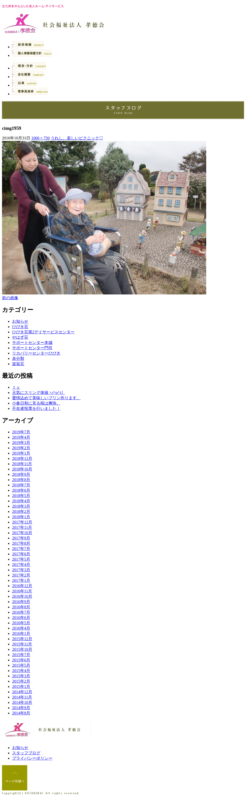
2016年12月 (22, 586)
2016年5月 (21, 623)
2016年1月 (21, 633)
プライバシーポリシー (32, 758)
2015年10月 (22, 649)
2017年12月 (22, 522)
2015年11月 (22, 644)
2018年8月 (21, 480)
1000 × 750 (40, 138)
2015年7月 (21, 655)
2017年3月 (21, 570)
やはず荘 (20, 337)
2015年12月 (22, 639)
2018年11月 (22, 464)
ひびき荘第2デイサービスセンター (43, 332)
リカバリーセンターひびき (36, 353)
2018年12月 (22, 458)
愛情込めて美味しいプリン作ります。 (46, 398)
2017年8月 (21, 543)
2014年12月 (22, 692)
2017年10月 (22, 533)
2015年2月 (21, 681)
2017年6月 (21, 554)
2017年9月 (21, 538)
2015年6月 (21, 660)
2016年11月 (22, 591)
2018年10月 (22, 469)
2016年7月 (21, 612)
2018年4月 (21, 501)
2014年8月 (21, 713)
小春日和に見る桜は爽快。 (36, 403)
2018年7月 (21, 485)
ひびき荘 (20, 327)
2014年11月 (22, 697)
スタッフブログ (26, 753)
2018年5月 (21, 495)
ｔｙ (16, 387)
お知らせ (20, 321)
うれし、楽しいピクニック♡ (77, 138)
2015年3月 (21, 676)
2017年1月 (21, 580)
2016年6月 (21, 617)
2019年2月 (21, 448)
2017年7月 (21, 548)
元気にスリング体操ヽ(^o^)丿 (38, 392)
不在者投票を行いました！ (36, 408)
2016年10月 (22, 596)
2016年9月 (21, 602)
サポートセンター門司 (32, 348)
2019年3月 (21, 442)
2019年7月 (21, 432)
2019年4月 (21, 437)
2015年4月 (21, 670)
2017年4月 (21, 564)
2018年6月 (21, 490)
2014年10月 (22, 702)
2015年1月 (21, 686)
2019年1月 (21, 453)
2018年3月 (21, 506)
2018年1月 (21, 517)
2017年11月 (22, 527)
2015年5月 (21, 665)
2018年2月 (21, 511)
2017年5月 (21, 559)
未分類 (18, 358)
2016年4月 (21, 628)
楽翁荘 (18, 364)
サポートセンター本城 (32, 342)
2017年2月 (21, 575)
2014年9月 (21, 708)
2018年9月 (21, 474)
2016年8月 (21, 607)
